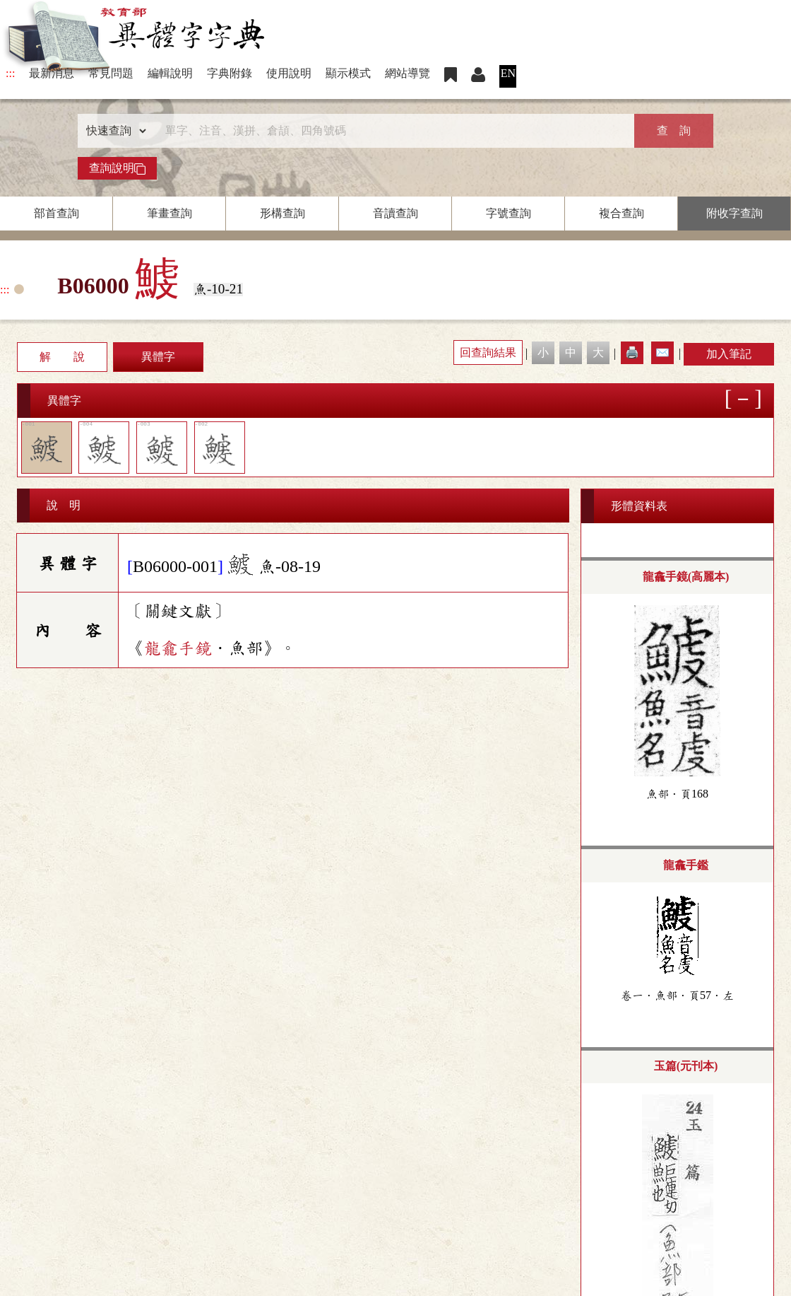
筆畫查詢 (169, 213)
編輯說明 (170, 73)
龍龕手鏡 (178, 648)
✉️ (662, 352)
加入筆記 (728, 354)
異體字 (158, 357)
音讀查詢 (395, 213)
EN (508, 73)
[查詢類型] (113, 131)
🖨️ (632, 352)
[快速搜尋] (390, 131)
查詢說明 (117, 168)
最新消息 (51, 73)
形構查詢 (282, 213)
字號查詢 (508, 213)
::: (10, 73)
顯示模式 (348, 73)
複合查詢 (621, 213)
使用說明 (288, 73)
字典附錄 (229, 73)
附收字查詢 (734, 213)
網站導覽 (407, 73)
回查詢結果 (488, 352)
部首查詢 (56, 213)
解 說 (62, 357)
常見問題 (110, 73)
